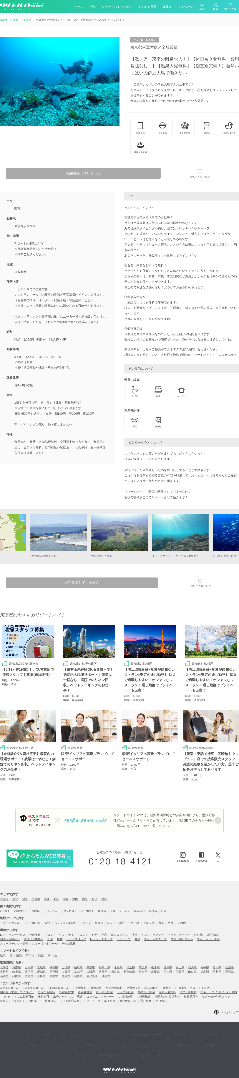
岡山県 (168, 972)
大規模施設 (126, 996)
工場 (50, 939)
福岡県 (16, 976)
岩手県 (29, 967)
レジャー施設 (115, 923)
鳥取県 (143, 972)
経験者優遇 (85, 992)
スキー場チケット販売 (14, 943)
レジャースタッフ (101, 939)
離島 (19, 955)
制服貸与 (50, 1001)
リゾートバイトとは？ (117, 7)
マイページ (185, 7)
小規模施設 (143, 996)
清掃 (134, 935)
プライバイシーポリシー (137, 1046)
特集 (93, 7)
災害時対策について (99, 1046)
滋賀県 (66, 972)
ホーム (79, 7)
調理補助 (212, 935)
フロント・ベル (54, 935)
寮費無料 (80, 988)
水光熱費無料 (114, 988)
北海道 (4, 899)
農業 (161, 923)
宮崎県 (78, 976)
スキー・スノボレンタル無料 (218, 992)
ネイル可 (109, 1001)
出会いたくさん (63, 996)
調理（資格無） (33, 939)
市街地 (30, 955)
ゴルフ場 (148, 923)
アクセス (199, 1039)
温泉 (3, 955)
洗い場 (198, 935)
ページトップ (230, 1012)
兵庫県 (103, 972)
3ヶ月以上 (87, 911)
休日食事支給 (127, 1001)
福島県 (78, 967)
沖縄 (104, 899)
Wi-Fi (7, 996)
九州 (94, 899)
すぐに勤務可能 (24, 996)
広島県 (180, 972)
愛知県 (41, 972)
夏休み (102, 911)
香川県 (217, 972)
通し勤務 (145, 1001)
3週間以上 (37, 911)
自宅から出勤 (46, 992)
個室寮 (167, 988)
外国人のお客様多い (167, 996)
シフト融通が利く (71, 1001)
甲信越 (36, 899)
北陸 (47, 899)
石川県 (192, 967)
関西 (65, 899)
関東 (25, 899)
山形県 (66, 967)
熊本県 (54, 976)
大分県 (66, 976)
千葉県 (118, 967)
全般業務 (35, 935)
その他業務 (68, 943)
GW (163, 911)
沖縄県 (106, 976)
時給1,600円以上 (60, 988)
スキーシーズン (120, 911)
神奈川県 (104, 967)
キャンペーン (64, 1033)
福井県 (205, 967)
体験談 (167, 7)
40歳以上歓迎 (146, 992)
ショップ (85, 923)
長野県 (4, 972)
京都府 (78, 972)
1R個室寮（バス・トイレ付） (193, 988)
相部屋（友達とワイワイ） (17, 992)
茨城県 (143, 967)
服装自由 (35, 1001)
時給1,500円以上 (35, 988)
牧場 (171, 923)
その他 (181, 923)
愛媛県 (229, 972)
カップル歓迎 (125, 992)
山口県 (192, 972)
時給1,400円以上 (10, 988)
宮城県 (41, 967)
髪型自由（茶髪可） (12, 1001)
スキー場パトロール (45, 943)
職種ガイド (164, 1033)
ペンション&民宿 (65, 923)
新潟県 (217, 967)
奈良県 (115, 972)
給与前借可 (151, 988)
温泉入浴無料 (167, 992)
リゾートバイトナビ (47, 1039)
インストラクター (152, 935)
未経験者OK (66, 992)
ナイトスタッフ (76, 939)
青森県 (16, 967)
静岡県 (29, 972)
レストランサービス (12, 935)
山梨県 (229, 967)
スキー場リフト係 (182, 939)
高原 (41, 955)
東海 (56, 899)
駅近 (80, 996)
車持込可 (43, 996)
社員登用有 (191, 996)
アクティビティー (179, 935)
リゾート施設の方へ (152, 1039)
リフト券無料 (187, 992)
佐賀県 (29, 976)
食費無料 (96, 988)
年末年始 (139, 911)
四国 (85, 899)
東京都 (90, 967)
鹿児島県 (92, 976)
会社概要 (179, 1039)
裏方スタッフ (119, 935)
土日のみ (161, 1001)
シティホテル (32, 923)
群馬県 (168, 967)
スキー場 (133, 923)
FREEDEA (76, 1039)
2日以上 (5, 911)
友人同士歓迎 (104, 992)
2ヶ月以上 (70, 911)
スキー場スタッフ (155, 939)
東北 (15, 899)
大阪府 (90, 972)
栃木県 (155, 967)
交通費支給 (133, 988)
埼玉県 (130, 967)
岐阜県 (16, 972)
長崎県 (41, 976)
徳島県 (205, 972)
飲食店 (99, 923)
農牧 (60, 939)
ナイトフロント (78, 935)
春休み (153, 911)
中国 (75, 899)
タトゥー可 (93, 1001)
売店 (104, 935)
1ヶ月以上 (53, 911)
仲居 (95, 935)
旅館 (47, 923)
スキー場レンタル (208, 939)
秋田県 (54, 967)
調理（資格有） (10, 939)
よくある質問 (147, 7)
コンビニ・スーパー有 (100, 996)
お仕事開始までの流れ (134, 1033)
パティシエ (123, 939)
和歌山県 (129, 972)
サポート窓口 (99, 1039)
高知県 (4, 976)
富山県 (180, 967)
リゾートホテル (10, 923)
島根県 (155, 972)
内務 (137, 939)
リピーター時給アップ (216, 996)
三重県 (54, 972)
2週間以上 (20, 911)
